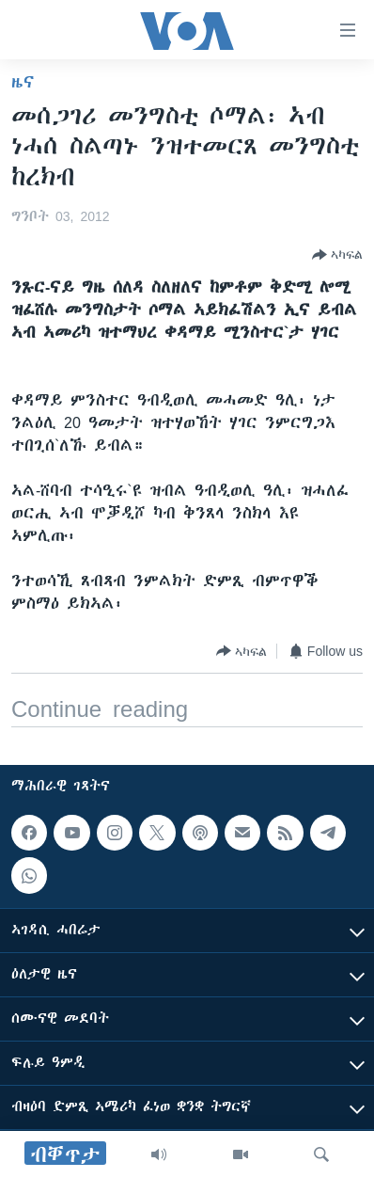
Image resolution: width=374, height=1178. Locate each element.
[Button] (337, 255)
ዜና (23, 81)
